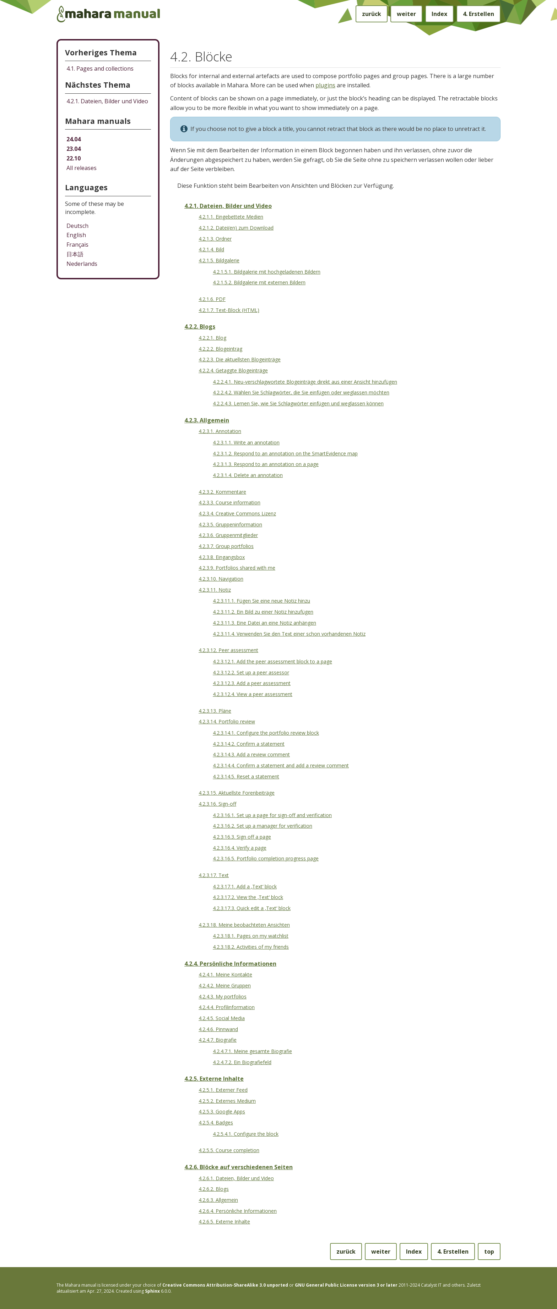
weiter (406, 14)
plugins (325, 85)
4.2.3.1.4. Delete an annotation (248, 475)
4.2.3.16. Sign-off (217, 803)
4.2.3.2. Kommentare (222, 491)
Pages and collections (100, 68)
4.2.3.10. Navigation (221, 578)
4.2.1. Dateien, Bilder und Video (228, 206)
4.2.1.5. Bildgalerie (219, 260)
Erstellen (478, 14)
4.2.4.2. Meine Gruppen (225, 985)
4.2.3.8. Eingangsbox (222, 557)
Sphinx (152, 1291)
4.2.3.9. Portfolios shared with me (237, 567)
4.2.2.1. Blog (212, 337)
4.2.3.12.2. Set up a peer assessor (251, 672)
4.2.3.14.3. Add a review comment (251, 754)
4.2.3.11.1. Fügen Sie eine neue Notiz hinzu (261, 600)
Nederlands (81, 264)
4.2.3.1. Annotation (220, 431)
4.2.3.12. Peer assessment (228, 650)
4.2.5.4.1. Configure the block (245, 1133)
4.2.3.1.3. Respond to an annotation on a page (266, 464)
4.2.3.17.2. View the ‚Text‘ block (248, 897)
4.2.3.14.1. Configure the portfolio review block (266, 732)
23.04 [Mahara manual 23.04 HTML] (73, 149)
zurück (371, 14)
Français (77, 244)
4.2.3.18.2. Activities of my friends (251, 946)
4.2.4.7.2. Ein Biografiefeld (242, 1062)
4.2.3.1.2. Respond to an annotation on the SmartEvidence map (285, 453)
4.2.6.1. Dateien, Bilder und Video (236, 1178)
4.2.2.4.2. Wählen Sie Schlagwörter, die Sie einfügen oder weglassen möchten (301, 392)
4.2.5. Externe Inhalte (214, 1079)
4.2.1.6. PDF (212, 299)
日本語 (74, 254)
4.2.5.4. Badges (216, 1122)
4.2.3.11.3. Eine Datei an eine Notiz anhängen (264, 622)
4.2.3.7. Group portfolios (226, 546)
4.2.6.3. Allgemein (218, 1199)
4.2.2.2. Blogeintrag (220, 348)
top (489, 1251)
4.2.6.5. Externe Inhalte (224, 1221)
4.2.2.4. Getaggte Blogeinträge (233, 370)
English (76, 235)
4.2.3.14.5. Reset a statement (246, 776)
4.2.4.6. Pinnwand (218, 1029)
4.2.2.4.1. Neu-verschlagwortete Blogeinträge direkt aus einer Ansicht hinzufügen (305, 381)
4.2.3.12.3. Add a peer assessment (252, 683)
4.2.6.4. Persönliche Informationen (238, 1210)
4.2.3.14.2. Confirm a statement (249, 743)
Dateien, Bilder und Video (107, 101)
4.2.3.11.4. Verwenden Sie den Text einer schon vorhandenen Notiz (289, 633)
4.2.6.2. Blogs (214, 1188)
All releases (81, 168)
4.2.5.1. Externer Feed (223, 1089)
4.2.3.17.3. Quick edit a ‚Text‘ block (252, 908)
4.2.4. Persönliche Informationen (230, 964)
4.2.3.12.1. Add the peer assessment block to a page (272, 661)
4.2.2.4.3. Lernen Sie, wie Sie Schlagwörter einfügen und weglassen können (298, 403)
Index (439, 14)
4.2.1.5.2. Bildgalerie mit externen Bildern (259, 282)
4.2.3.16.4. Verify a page (239, 847)
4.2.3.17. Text (214, 875)
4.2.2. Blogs (199, 326)
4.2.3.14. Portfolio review (227, 721)
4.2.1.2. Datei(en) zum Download (236, 227)
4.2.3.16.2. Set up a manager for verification (262, 825)
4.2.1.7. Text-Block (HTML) (229, 310)
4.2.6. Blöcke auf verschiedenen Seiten (238, 1167)
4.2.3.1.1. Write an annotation (246, 442)
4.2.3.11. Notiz (215, 589)
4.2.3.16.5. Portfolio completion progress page (266, 858)
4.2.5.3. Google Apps (222, 1111)
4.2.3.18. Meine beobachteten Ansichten (244, 924)
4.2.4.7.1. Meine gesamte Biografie (252, 1051)
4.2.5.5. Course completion (229, 1150)
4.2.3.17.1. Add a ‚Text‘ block (245, 886)
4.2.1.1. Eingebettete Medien (231, 216)
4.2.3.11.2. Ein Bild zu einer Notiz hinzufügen (263, 611)
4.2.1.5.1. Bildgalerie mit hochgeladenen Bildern (266, 271)
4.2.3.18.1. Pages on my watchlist (250, 935)
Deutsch (77, 226)
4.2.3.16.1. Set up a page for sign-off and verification (272, 815)
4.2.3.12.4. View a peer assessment (252, 694)
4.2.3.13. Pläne (215, 710)
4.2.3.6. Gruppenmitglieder (228, 535)
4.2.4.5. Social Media (222, 1018)
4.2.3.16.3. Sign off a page (242, 836)
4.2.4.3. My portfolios (223, 996)
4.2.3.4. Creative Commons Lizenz (237, 513)
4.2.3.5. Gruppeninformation (230, 524)
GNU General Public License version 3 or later (346, 1285)
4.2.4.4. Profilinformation (227, 1007)
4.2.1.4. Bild (211, 249)
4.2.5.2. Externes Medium (227, 1100)
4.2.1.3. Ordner (215, 238)
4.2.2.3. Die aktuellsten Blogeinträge (240, 359)
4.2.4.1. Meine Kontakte (225, 974)
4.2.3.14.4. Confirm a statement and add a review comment (281, 765)
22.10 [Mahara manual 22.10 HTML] (73, 158)
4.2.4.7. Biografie (218, 1039)
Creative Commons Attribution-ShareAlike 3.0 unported (225, 1285)
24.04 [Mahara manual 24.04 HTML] (73, 139)
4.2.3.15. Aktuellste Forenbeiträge (237, 792)
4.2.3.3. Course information (229, 502)
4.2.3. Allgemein (206, 420)
